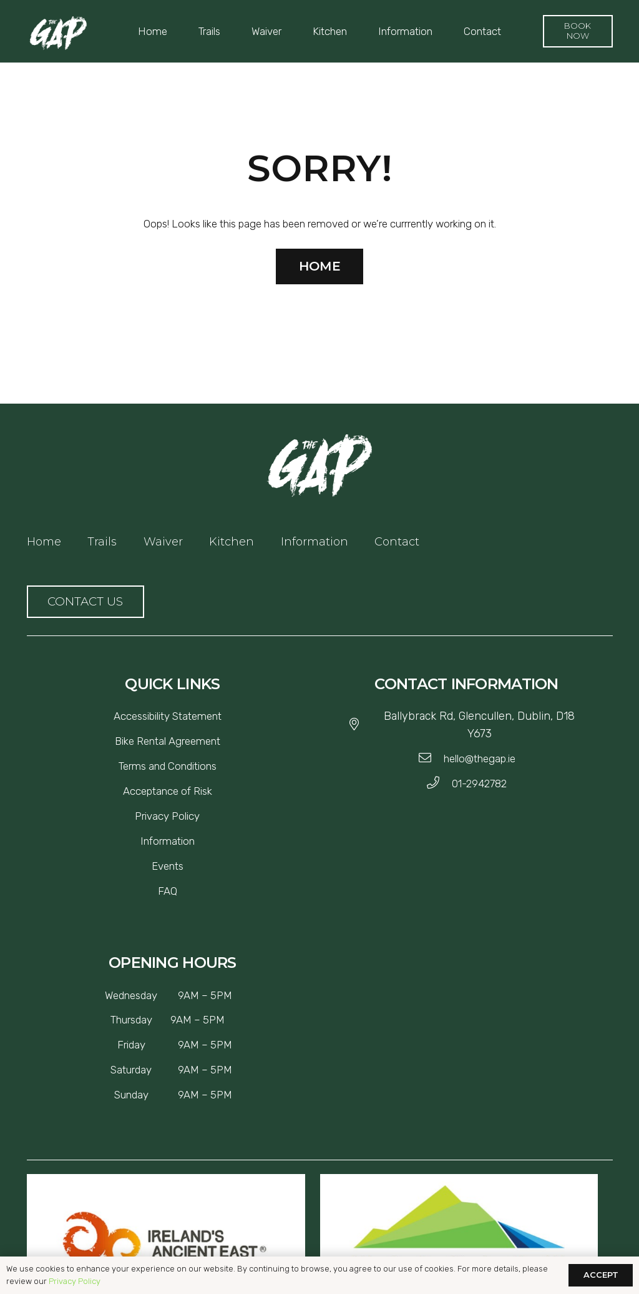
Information (314, 542)
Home (44, 542)
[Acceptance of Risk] (167, 791)
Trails (102, 542)
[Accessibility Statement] (168, 716)
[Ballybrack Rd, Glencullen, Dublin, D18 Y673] (360, 725)
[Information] (167, 841)
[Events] (167, 866)
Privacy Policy (74, 1281)
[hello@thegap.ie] (431, 758)
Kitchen (231, 542)
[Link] (58, 33)
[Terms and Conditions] (168, 766)
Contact (396, 542)
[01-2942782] (439, 783)
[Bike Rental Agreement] (167, 741)
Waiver (163, 542)
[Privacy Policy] (167, 816)
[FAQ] (167, 891)
